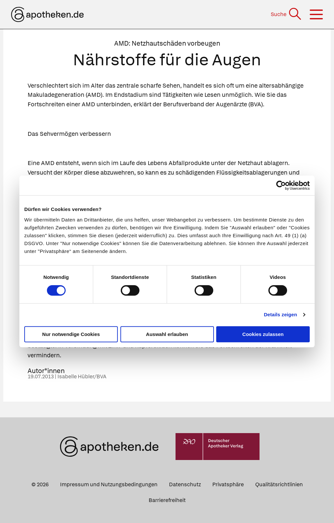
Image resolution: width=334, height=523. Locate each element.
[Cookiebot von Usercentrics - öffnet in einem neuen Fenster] (281, 185)
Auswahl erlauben (167, 334)
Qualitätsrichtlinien (279, 484)
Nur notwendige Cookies (71, 334)
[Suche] (286, 14)
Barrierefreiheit (167, 500)
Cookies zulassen (263, 334)
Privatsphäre (228, 484)
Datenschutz (185, 484)
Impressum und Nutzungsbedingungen (108, 484)
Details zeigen (280, 314)
